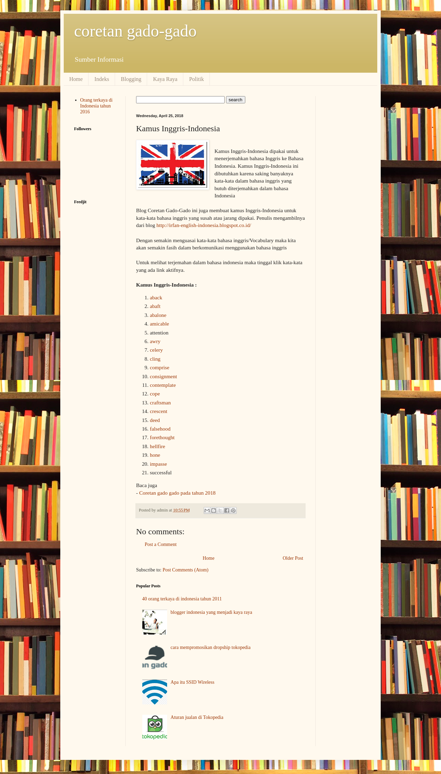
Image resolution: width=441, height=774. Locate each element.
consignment (163, 376)
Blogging (131, 79)
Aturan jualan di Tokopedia (197, 717)
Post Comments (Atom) (185, 569)
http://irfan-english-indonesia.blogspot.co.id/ (203, 225)
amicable (159, 324)
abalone (158, 315)
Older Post (293, 558)
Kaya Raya (165, 79)
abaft (155, 306)
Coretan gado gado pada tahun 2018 (177, 493)
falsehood (160, 429)
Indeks (101, 79)
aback (156, 297)
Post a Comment (161, 544)
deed (155, 420)
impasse (158, 464)
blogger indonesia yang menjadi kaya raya (211, 612)
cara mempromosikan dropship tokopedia (210, 647)
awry (155, 341)
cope (155, 393)
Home (76, 79)
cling (155, 359)
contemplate (163, 385)
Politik (196, 79)
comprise (159, 367)
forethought (162, 437)
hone (155, 455)
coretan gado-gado (135, 31)
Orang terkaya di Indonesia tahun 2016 (96, 105)
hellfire (157, 446)
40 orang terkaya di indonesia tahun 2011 (182, 598)
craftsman (160, 402)
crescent (158, 411)
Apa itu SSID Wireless (192, 682)
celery (156, 350)
